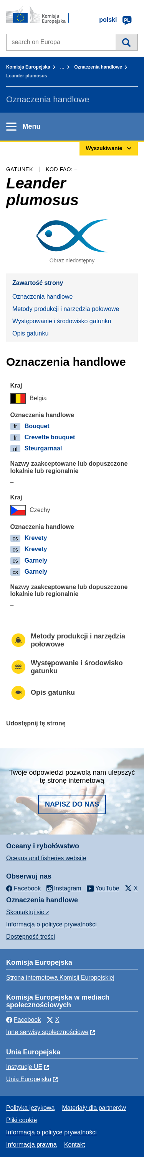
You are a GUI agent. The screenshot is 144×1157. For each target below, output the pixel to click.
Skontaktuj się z (27, 912)
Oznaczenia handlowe (98, 67)
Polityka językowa (30, 1108)
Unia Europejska (28, 1079)
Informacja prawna (31, 1144)
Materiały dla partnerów (94, 1108)
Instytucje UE (24, 1067)
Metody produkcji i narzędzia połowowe (65, 309)
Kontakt (74, 1144)
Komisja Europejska (28, 67)
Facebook (23, 1019)
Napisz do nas (72, 804)
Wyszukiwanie (126, 42)
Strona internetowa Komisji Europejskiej (60, 977)
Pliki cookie (21, 1120)
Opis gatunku (30, 333)
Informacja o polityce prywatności (51, 924)
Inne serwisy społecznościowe (47, 1032)
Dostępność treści (30, 936)
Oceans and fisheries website (46, 858)
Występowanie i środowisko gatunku (61, 321)
